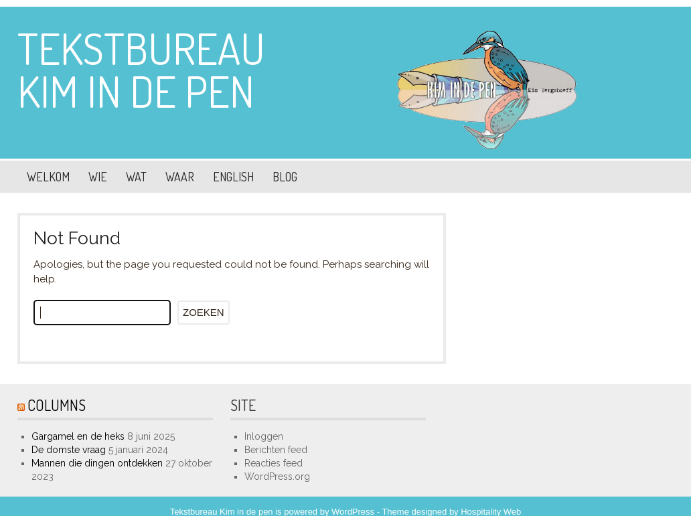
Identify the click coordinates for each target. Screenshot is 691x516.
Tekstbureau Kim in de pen (141, 69)
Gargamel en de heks (78, 436)
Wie (97, 176)
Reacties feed (273, 463)
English (233, 176)
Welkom (48, 176)
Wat (136, 176)
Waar (179, 176)
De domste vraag (68, 449)
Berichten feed (275, 449)
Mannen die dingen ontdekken (97, 463)
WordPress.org (277, 476)
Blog (285, 176)
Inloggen (263, 436)
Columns (56, 405)
